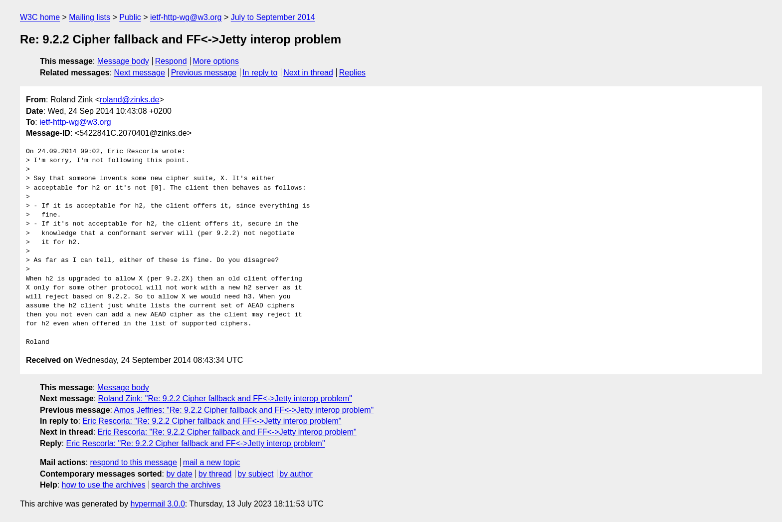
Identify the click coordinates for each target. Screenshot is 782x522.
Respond (171, 61)
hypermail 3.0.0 (157, 504)
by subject (255, 474)
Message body (123, 61)
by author (296, 474)
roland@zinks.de (129, 99)
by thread (215, 474)
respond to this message (133, 462)
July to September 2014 (273, 17)
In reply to (259, 72)
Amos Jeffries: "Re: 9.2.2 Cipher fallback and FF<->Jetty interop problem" (244, 410)
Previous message (204, 72)
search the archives (186, 485)
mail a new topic (211, 462)
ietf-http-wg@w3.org (185, 17)
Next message (139, 72)
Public (130, 17)
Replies (352, 72)
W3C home (40, 17)
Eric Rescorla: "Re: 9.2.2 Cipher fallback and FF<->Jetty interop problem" (211, 421)
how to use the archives (104, 485)
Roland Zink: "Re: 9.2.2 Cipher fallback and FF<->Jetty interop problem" (225, 398)
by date (179, 474)
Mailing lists (89, 17)
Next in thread (308, 72)
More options (216, 61)
